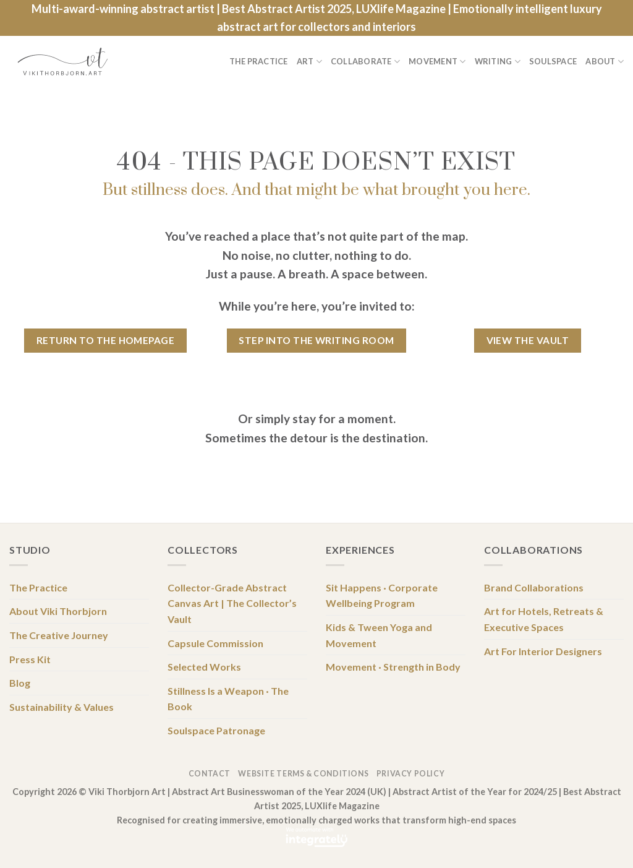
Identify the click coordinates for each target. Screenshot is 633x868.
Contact (210, 773)
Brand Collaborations (534, 587)
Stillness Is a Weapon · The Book (228, 699)
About (604, 61)
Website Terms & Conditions (303, 773)
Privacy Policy (410, 773)
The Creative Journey (58, 635)
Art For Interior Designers (543, 651)
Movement (437, 61)
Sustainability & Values (61, 707)
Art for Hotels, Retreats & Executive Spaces (543, 619)
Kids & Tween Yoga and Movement (379, 635)
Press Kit (30, 659)
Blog (19, 683)
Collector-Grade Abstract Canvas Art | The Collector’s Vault (232, 603)
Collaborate (365, 61)
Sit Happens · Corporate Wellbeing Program (382, 595)
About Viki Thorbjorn (58, 611)
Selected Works (204, 666)
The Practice (258, 61)
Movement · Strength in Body (393, 666)
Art (309, 61)
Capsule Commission (215, 643)
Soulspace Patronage (216, 730)
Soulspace (553, 61)
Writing (497, 61)
